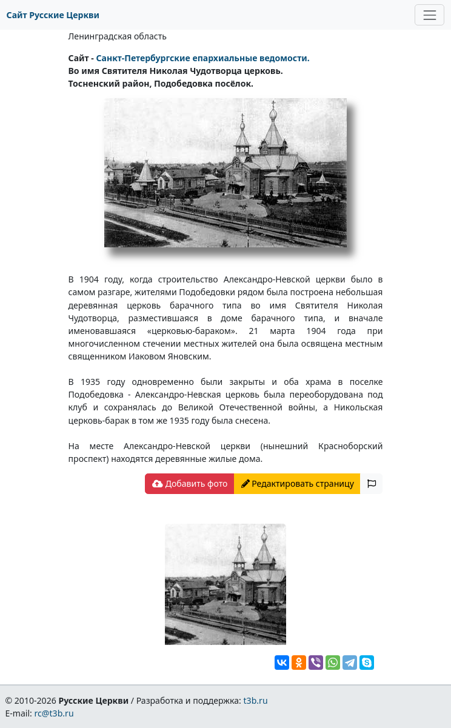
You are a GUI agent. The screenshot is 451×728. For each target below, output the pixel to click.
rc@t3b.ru (54, 713)
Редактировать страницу (297, 483)
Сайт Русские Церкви (53, 15)
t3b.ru (256, 700)
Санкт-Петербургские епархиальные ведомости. (202, 58)
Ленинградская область (117, 36)
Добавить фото (189, 483)
